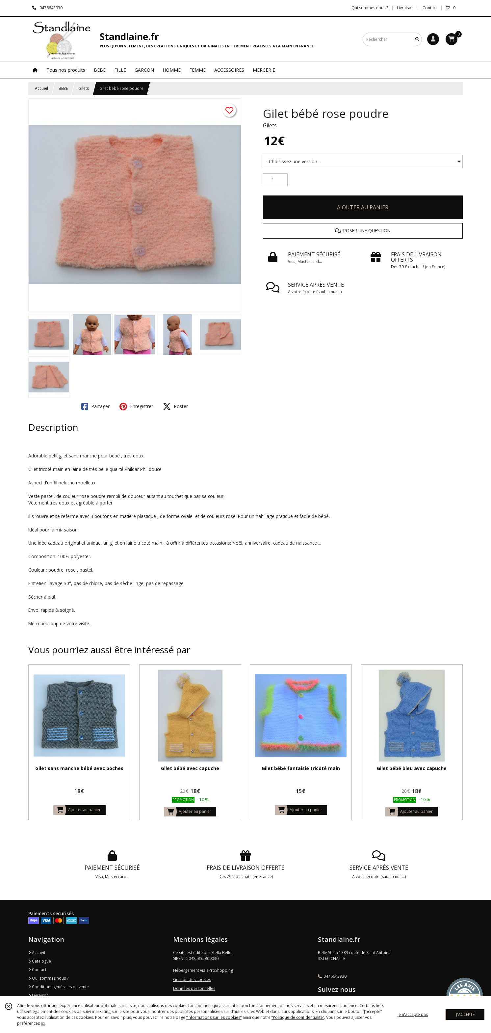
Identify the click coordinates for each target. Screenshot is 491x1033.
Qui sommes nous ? (48, 978)
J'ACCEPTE (465, 1014)
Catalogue (39, 961)
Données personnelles (194, 988)
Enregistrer (136, 406)
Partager (95, 406)
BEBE (63, 88)
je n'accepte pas (413, 1014)
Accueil (41, 88)
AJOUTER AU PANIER (362, 207)
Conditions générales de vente (58, 987)
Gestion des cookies (192, 979)
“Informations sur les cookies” (214, 1017)
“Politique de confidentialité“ (297, 1017)
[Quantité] (275, 180)
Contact (430, 8)
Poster (175, 406)
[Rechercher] (417, 39)
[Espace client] (433, 39)
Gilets (83, 88)
